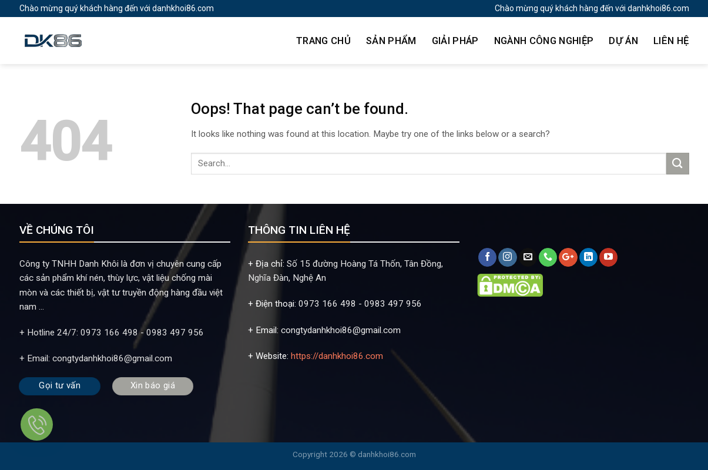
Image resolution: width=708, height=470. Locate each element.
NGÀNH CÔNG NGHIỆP (544, 40)
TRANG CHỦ (323, 40)
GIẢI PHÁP (455, 40)
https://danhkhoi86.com (337, 356)
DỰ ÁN (623, 40)
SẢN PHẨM (391, 40)
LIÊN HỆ (671, 40)
